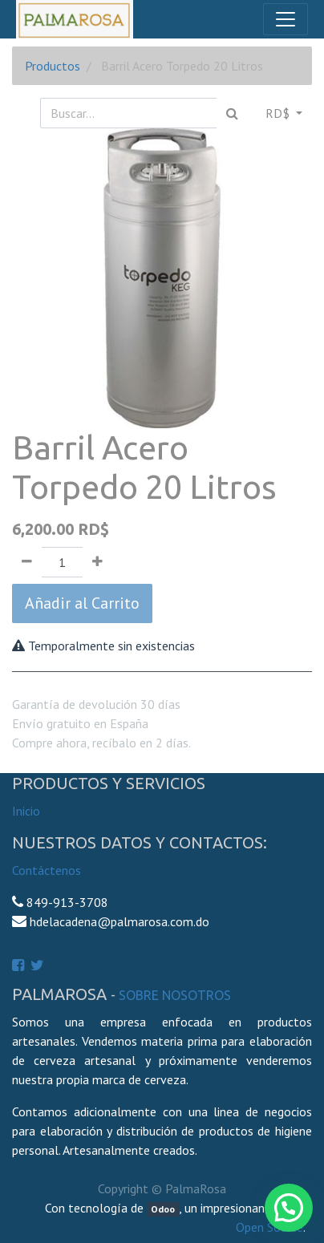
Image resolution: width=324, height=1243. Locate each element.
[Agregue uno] (97, 562)
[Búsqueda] (232, 113)
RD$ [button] (279, 113)
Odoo (163, 1209)
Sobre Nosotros (175, 995)
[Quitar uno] (27, 562)
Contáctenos (46, 870)
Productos (52, 66)
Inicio (26, 811)
